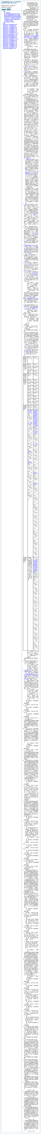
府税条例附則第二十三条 (32, 298)
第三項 (30, 254)
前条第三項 (28, 159)
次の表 (28, 349)
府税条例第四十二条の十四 (31, 245)
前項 (37, 63)
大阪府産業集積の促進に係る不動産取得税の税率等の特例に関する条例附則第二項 (35, 418)
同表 (27, 351)
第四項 (35, 274)
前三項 (26, 71)
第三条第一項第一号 (30, 412)
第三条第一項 (28, 670)
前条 (28, 302)
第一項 (30, 66)
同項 (34, 214)
